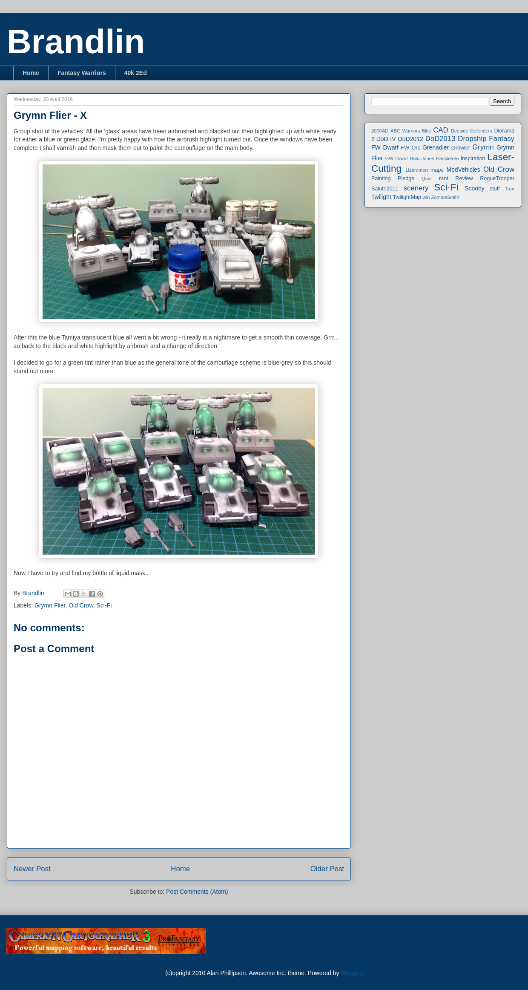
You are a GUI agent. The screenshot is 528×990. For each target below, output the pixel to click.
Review (464, 178)
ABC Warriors (405, 130)
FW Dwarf (385, 147)
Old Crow (81, 605)
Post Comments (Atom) (197, 891)
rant (443, 178)
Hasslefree (447, 158)
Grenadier (435, 147)
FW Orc (410, 148)
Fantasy (501, 139)
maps (437, 170)
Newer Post (32, 869)
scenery (416, 188)
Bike (426, 130)
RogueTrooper (497, 178)
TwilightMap (407, 197)
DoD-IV (386, 138)
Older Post (327, 869)
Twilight (381, 196)
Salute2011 (385, 189)
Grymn (483, 147)
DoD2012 (410, 138)
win (426, 197)
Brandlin (76, 41)
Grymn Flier (49, 605)
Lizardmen (416, 170)
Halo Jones (422, 158)
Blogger (351, 973)
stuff (495, 189)
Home (31, 72)
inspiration (473, 158)
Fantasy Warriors (81, 72)
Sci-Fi (104, 605)
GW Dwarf (396, 158)
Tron (509, 188)
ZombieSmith (445, 197)
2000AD (379, 130)
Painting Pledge (392, 178)
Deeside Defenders (471, 130)
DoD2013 (440, 139)
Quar (427, 178)
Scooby (475, 188)
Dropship (472, 139)
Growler (460, 148)
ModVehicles (463, 169)
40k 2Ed (135, 72)
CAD (440, 130)
